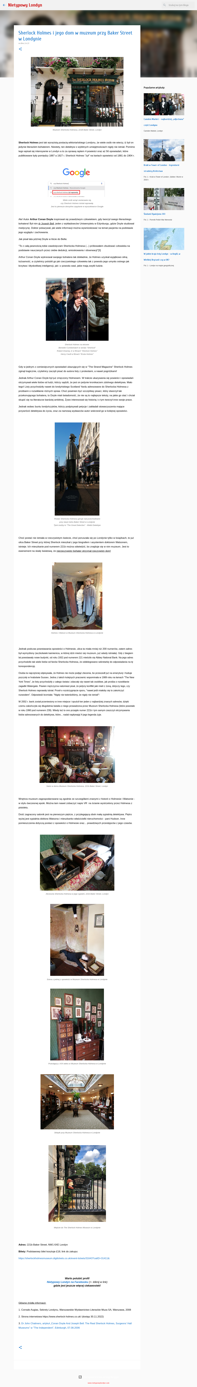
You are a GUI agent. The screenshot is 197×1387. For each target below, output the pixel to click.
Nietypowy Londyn (25, 5)
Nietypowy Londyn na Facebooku (67, 1282)
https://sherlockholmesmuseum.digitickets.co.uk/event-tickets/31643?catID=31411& (64, 1258)
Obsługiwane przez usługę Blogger (98, 1377)
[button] (20, 49)
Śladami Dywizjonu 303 (154, 214)
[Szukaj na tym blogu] (179, 5)
